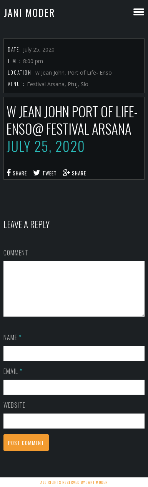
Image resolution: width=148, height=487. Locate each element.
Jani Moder (29, 12)
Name (12, 346)
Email (12, 380)
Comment (15, 252)
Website (14, 414)
